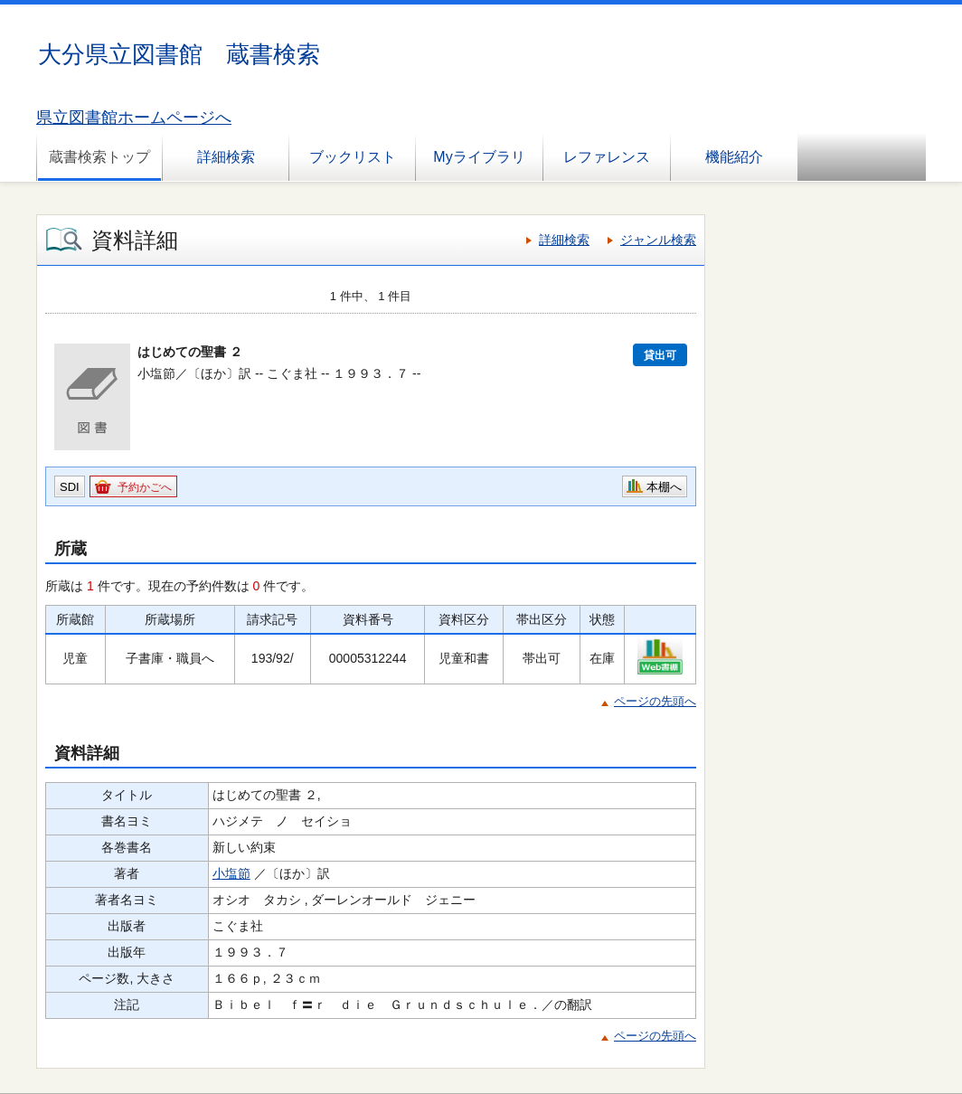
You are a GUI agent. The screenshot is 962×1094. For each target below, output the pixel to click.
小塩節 (231, 873)
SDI (70, 487)
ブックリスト (352, 157)
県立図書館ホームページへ (133, 117)
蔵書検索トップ (99, 157)
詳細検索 (226, 157)
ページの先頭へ (655, 701)
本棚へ (664, 487)
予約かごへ (145, 487)
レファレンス (606, 157)
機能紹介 (734, 157)
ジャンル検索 (658, 239)
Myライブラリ (478, 157)
